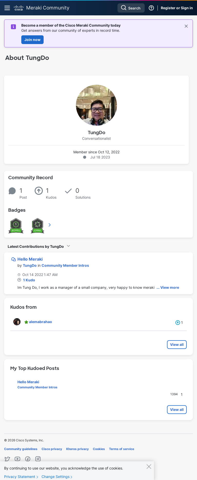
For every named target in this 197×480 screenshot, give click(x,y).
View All (50, 224)
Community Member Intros (65, 265)
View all (177, 344)
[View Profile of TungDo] (30, 265)
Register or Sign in (177, 8)
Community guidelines (20, 449)
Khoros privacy (77, 449)
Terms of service (121, 449)
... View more (167, 287)
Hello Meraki (30, 259)
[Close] (148, 470)
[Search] (131, 8)
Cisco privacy (52, 449)
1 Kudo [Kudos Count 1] (29, 280)
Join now (32, 39)
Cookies (99, 449)
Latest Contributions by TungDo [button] (36, 246)
